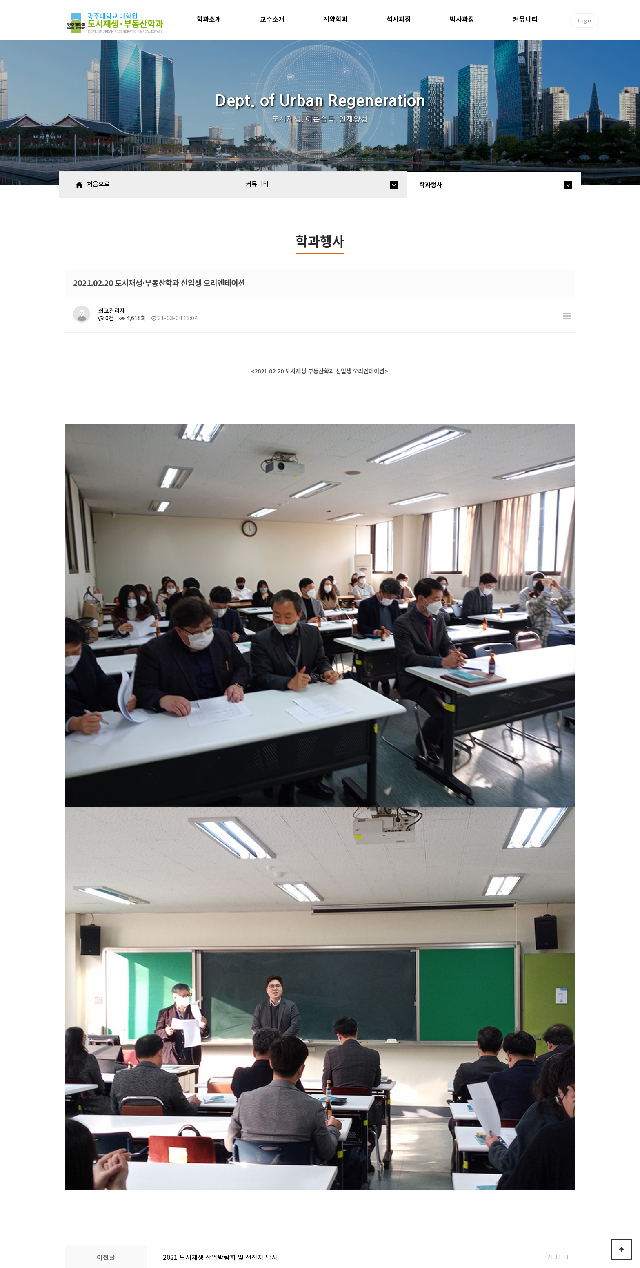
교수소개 (272, 19)
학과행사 (430, 185)
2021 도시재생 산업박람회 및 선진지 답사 (220, 982)
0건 (106, 318)
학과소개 (209, 19)
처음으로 (84, 1194)
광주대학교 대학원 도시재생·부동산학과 (116, 23)
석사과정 (399, 19)
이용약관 (220, 1194)
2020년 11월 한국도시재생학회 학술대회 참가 (226, 1007)
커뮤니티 (525, 19)
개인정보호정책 (171, 1194)
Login (584, 20)
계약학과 (335, 19)
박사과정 (462, 19)
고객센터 (259, 1194)
